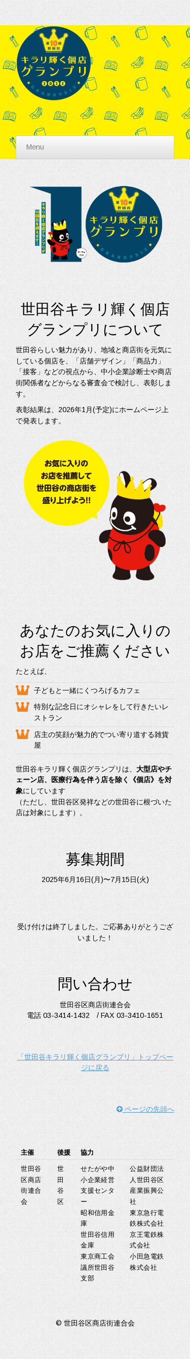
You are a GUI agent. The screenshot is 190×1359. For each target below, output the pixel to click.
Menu (35, 147)
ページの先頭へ (145, 1109)
